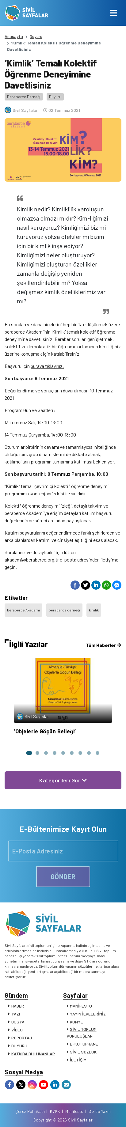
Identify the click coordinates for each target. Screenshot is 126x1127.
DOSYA (18, 1021)
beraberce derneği (64, 610)
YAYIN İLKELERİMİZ (88, 1013)
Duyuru (36, 36)
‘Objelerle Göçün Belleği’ (45, 731)
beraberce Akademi (23, 610)
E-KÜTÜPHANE (84, 1043)
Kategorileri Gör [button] (63, 780)
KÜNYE (76, 1021)
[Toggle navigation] (113, 12)
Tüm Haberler (103, 645)
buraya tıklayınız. (47, 366)
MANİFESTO (81, 1005)
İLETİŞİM (78, 1059)
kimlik (94, 610)
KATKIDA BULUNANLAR (33, 1053)
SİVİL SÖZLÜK (83, 1051)
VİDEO (17, 1029)
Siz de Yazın (100, 1111)
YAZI (15, 1013)
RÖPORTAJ (21, 1037)
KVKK (55, 1111)
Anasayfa (14, 36)
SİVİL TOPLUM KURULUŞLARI (82, 1032)
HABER (17, 1005)
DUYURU (19, 1045)
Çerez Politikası (30, 1111)
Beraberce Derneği (23, 96)
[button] (29, 753)
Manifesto (74, 1111)
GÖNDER (63, 876)
